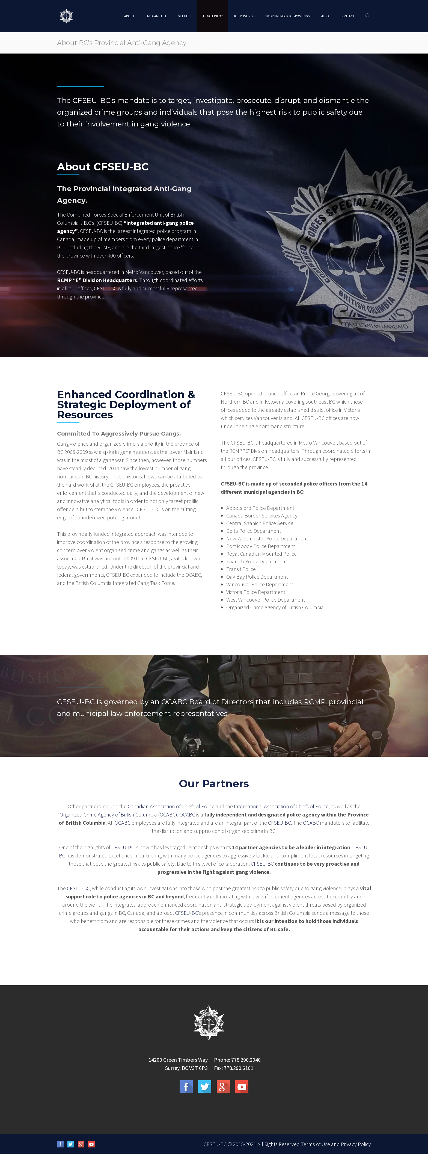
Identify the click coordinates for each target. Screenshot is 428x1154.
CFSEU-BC (279, 822)
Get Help (184, 16)
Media (324, 16)
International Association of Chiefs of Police (281, 806)
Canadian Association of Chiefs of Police (171, 806)
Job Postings (243, 16)
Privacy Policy (356, 1144)
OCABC (187, 814)
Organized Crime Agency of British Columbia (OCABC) (118, 814)
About (129, 16)
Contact (347, 16)
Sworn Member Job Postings (287, 16)
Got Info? (212, 16)
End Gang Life (156, 16)
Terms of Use (315, 1144)
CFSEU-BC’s (188, 912)
